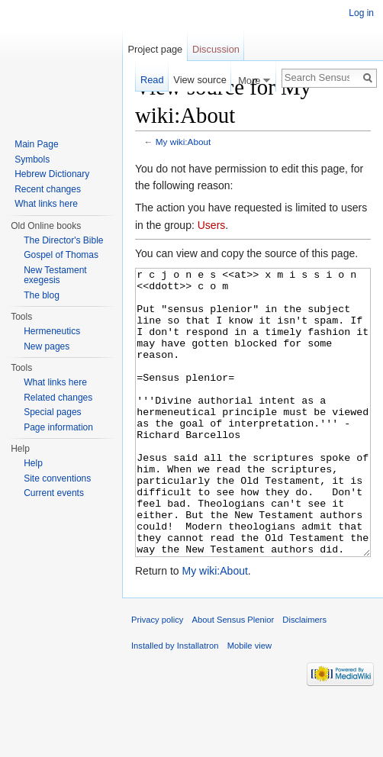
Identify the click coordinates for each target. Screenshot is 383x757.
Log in (361, 13)
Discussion (216, 49)
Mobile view (249, 702)
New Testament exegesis (55, 275)
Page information (58, 427)
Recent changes (47, 189)
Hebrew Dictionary (51, 174)
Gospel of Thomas (61, 255)
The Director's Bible (63, 240)
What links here (46, 203)
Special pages (52, 412)
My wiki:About (183, 142)
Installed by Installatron (174, 702)
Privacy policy (157, 676)
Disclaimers (304, 676)
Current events (54, 493)
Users (212, 225)
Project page (154, 49)
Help (33, 463)
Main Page (36, 144)
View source (199, 79)
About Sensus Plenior (233, 676)
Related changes (58, 397)
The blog (42, 295)
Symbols (32, 159)
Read (152, 79)
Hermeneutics (52, 331)
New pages (46, 346)
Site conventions (57, 478)
